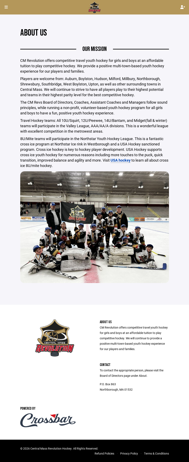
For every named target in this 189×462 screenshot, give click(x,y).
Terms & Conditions (156, 453)
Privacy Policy (129, 453)
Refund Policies (104, 453)
